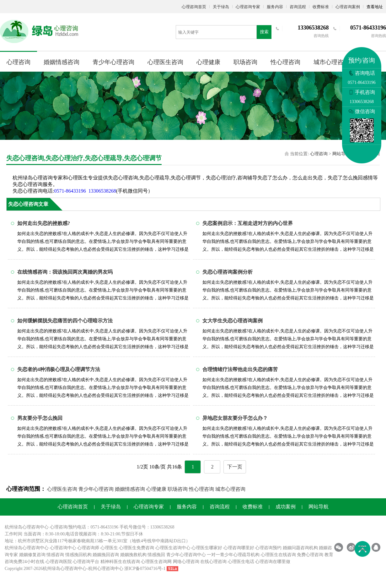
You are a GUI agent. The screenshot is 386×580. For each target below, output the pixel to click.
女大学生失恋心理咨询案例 (232, 320)
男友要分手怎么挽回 (39, 418)
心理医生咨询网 (156, 561)
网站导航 (341, 153)
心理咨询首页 (194, 6)
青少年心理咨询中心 (186, 554)
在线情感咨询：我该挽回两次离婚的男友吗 (65, 272)
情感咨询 (55, 554)
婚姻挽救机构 (133, 554)
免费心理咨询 (310, 554)
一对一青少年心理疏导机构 (233, 554)
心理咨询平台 (86, 561)
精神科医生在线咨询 (120, 561)
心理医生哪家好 (206, 547)
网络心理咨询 (186, 561)
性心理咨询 (285, 62)
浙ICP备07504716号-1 (144, 568)
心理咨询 (18, 62)
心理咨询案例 (347, 6)
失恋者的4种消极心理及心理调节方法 (58, 369)
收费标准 (321, 6)
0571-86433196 (70, 191)
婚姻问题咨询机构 (300, 547)
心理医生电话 (241, 561)
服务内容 (275, 6)
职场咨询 (245, 62)
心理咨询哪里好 (238, 547)
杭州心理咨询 (101, 568)
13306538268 (102, 191)
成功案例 (286, 506)
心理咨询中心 (63, 547)
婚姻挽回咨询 (106, 554)
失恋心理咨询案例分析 (227, 272)
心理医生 (109, 547)
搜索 (264, 32)
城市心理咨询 (331, 62)
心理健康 (208, 62)
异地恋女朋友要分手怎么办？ (235, 418)
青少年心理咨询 (113, 62)
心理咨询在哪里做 (272, 561)
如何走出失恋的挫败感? (43, 223)
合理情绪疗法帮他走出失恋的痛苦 (240, 369)
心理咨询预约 (268, 547)
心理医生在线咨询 (278, 554)
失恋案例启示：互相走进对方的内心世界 (247, 223)
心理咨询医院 (59, 561)
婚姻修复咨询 (32, 554)
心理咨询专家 (248, 6)
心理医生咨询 (165, 62)
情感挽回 (156, 554)
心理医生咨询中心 (172, 547)
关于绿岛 (221, 6)
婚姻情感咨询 (61, 62)
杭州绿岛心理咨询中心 (27, 547)
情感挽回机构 (78, 554)
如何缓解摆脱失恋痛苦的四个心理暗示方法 (65, 320)
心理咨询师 (88, 547)
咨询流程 (298, 6)
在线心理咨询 (213, 561)
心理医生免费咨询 (136, 547)
